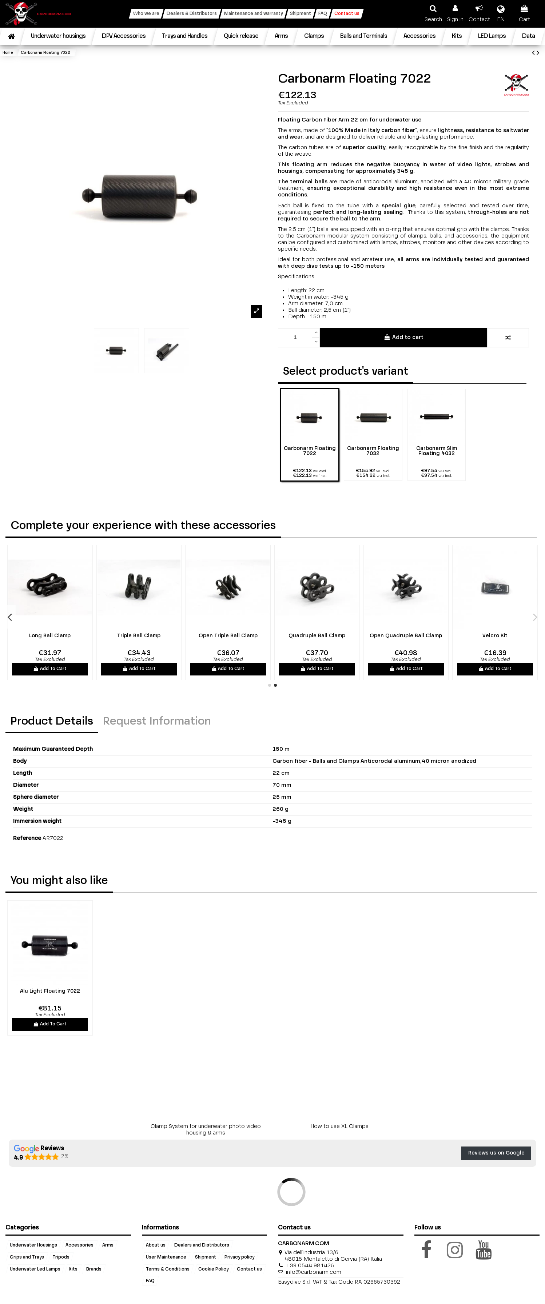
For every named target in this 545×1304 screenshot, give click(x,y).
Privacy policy (239, 1257)
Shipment (205, 1257)
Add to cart (403, 337)
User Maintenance (166, 1257)
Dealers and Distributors (201, 1245)
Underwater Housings (33, 1245)
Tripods (60, 1257)
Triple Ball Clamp (138, 635)
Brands (94, 1269)
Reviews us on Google (496, 1153)
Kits (73, 1269)
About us (156, 1245)
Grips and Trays (27, 1257)
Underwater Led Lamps (35, 1269)
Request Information (157, 721)
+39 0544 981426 (310, 1265)
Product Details (52, 721)
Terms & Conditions (168, 1269)
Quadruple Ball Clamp (317, 635)
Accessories (79, 1245)
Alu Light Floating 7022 (50, 991)
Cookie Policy (213, 1269)
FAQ (150, 1281)
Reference (27, 838)
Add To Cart (50, 669)
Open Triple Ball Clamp (228, 635)
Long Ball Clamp (50, 635)
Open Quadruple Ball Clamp (406, 635)
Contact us (249, 1269)
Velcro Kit (495, 635)
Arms (108, 1245)
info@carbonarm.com (313, 1272)
